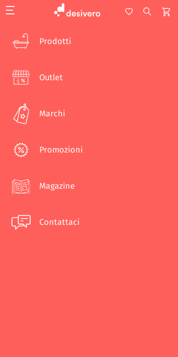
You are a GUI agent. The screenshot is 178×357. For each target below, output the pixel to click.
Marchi (37, 113)
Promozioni (46, 149)
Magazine (42, 186)
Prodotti (40, 41)
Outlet (36, 77)
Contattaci (44, 222)
